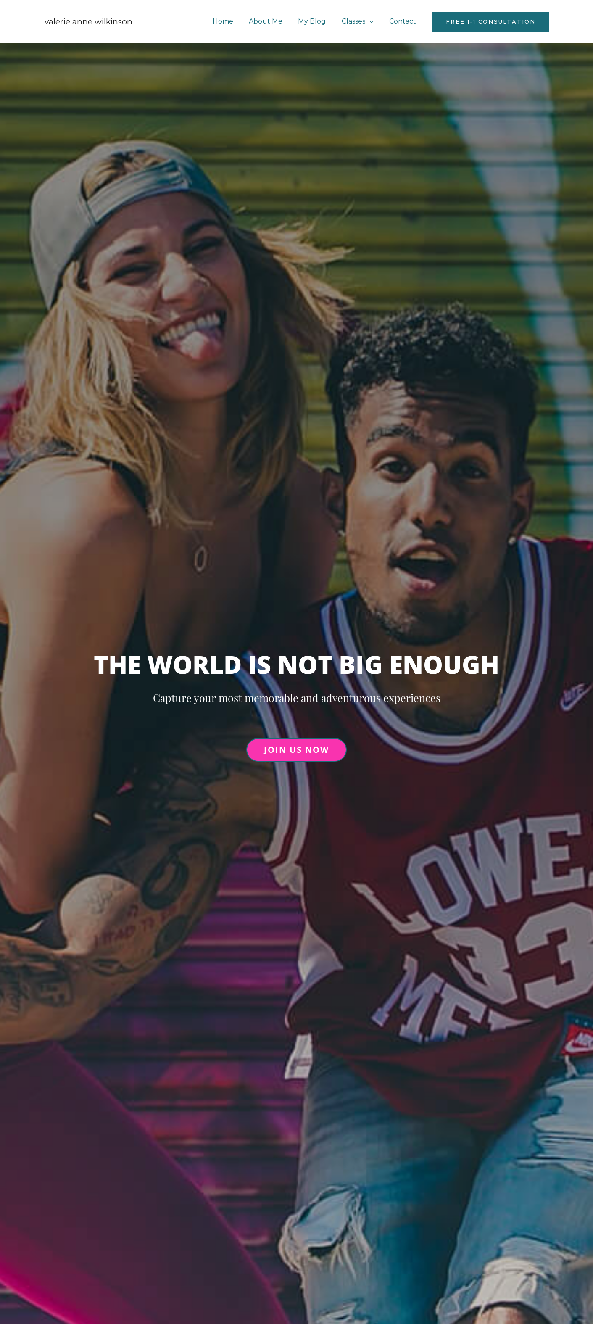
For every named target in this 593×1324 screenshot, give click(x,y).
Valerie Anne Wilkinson (88, 21)
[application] (373, 21)
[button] (490, 22)
